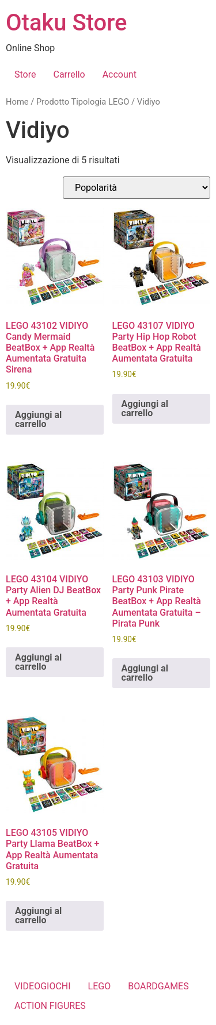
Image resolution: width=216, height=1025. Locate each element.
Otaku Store (66, 22)
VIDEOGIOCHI (42, 986)
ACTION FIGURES (50, 1005)
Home (17, 102)
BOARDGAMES (158, 986)
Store (25, 74)
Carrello (69, 74)
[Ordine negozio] (136, 187)
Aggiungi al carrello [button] (38, 419)
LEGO (99, 986)
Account (120, 74)
